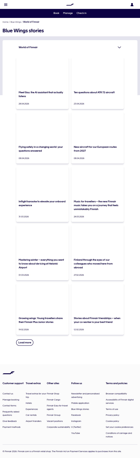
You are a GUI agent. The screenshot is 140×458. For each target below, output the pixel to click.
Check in (81, 13)
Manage (68, 13)
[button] (6, 4)
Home (5, 22)
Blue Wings (16, 22)
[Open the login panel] (132, 4)
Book (56, 13)
